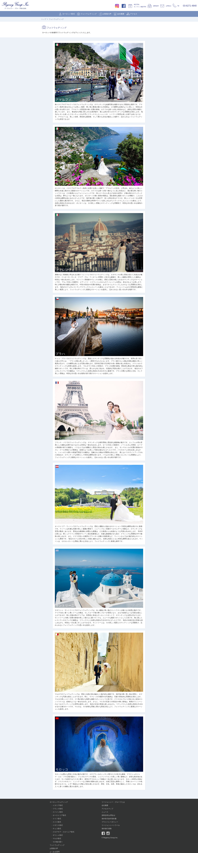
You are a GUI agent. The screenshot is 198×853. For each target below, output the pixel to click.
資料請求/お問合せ (108, 815)
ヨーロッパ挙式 (68, 14)
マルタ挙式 (57, 838)
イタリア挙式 (58, 805)
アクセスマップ (107, 809)
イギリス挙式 (58, 825)
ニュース (105, 812)
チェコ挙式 (57, 829)
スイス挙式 (57, 822)
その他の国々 (58, 842)
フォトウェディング (89, 14)
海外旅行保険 (107, 829)
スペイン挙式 (58, 812)
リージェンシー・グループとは (113, 802)
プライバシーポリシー (110, 822)
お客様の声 (106, 14)
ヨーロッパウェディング (59, 802)
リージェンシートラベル (111, 825)
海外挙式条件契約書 (109, 819)
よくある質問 (55, 852)
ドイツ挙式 (57, 819)
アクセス (133, 14)
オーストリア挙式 (59, 815)
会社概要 (120, 14)
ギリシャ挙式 (58, 835)
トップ (43, 19)
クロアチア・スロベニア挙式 (63, 832)
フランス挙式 (58, 809)
